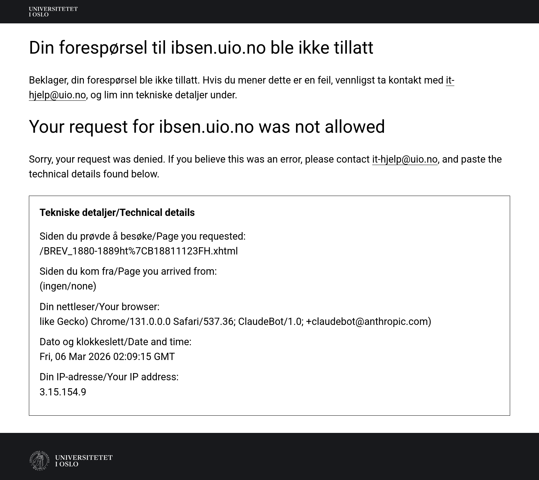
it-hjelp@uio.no (405, 159)
